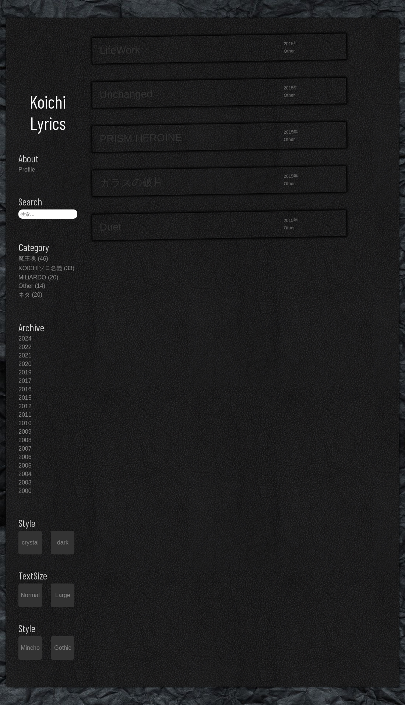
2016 (25, 389)
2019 (25, 372)
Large (62, 595)
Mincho (30, 648)
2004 (25, 474)
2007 (25, 448)
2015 (25, 398)
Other (25, 286)
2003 (25, 482)
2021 (25, 355)
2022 (25, 347)
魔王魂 (27, 258)
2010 (25, 423)
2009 (25, 432)
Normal (30, 595)
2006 (25, 457)
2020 (25, 364)
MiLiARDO (32, 277)
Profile (26, 169)
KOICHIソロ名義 (40, 268)
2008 (25, 440)
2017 (25, 381)
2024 (25, 338)
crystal (30, 542)
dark (62, 542)
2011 (25, 415)
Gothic (62, 648)
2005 (25, 465)
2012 (25, 406)
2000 (25, 491)
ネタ (24, 295)
